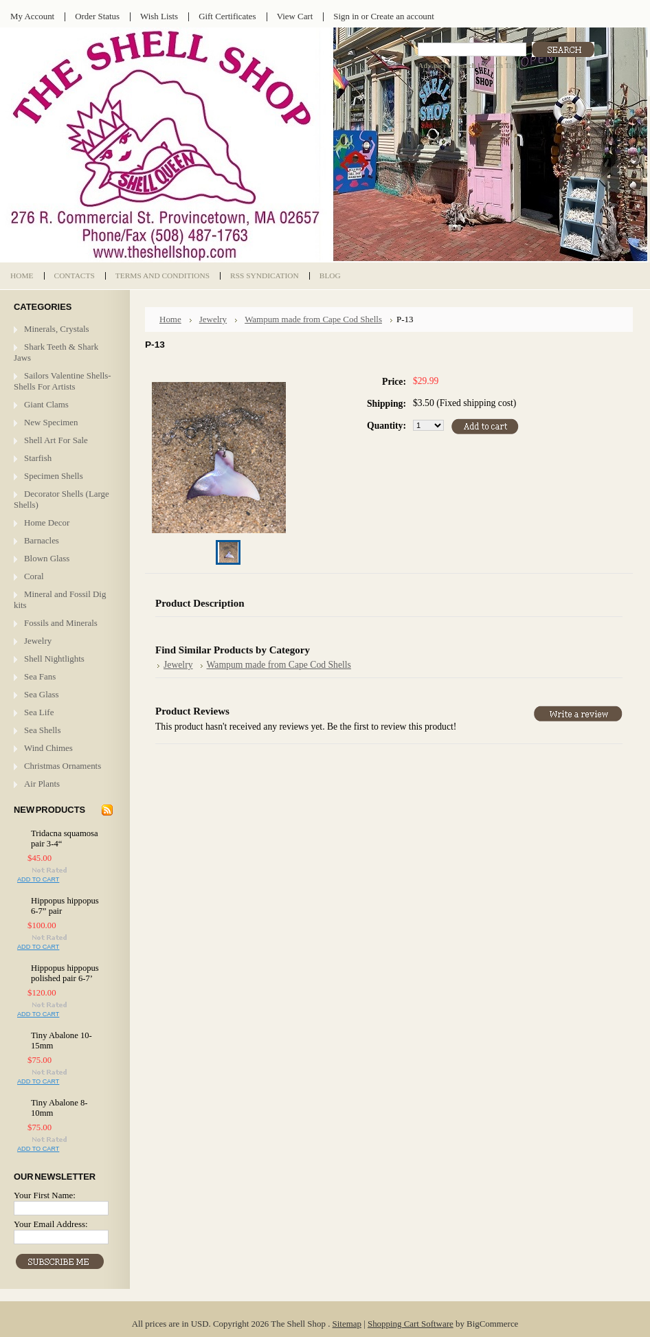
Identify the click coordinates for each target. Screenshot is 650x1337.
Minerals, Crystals (56, 329)
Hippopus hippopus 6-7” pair (65, 906)
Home (170, 319)
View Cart (295, 16)
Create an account (402, 16)
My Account (32, 16)
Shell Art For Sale (56, 440)
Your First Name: (45, 1195)
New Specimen (51, 422)
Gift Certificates (227, 16)
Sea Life (39, 712)
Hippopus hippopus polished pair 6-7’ (65, 973)
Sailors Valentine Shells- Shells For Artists (62, 381)
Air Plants (42, 783)
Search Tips (500, 65)
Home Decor (46, 522)
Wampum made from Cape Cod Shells (313, 319)
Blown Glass (46, 558)
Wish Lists (159, 16)
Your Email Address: (51, 1224)
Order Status (97, 16)
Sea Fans (40, 676)
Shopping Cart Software (410, 1323)
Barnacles (41, 540)
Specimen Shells (53, 476)
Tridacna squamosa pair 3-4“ (64, 839)
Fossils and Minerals (61, 623)
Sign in (346, 16)
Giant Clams (46, 404)
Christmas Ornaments (62, 766)
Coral (34, 576)
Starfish (38, 458)
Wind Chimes (48, 748)
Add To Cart (38, 879)
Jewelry (38, 641)
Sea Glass (41, 694)
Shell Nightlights (54, 658)
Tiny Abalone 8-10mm (59, 1108)
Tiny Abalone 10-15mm (61, 1040)
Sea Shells (42, 730)
